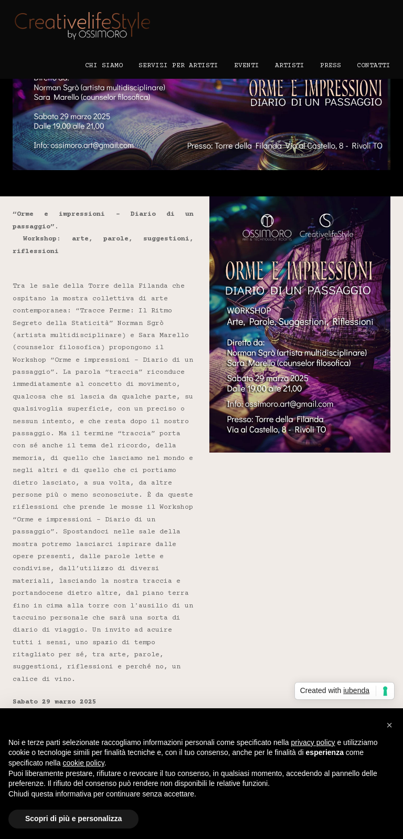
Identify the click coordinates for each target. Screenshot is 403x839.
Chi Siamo (104, 65)
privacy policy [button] (313, 742)
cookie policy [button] (83, 763)
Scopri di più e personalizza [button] (73, 818)
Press (330, 65)
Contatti (373, 65)
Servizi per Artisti (178, 65)
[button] (389, 725)
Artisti (289, 65)
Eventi (246, 65)
